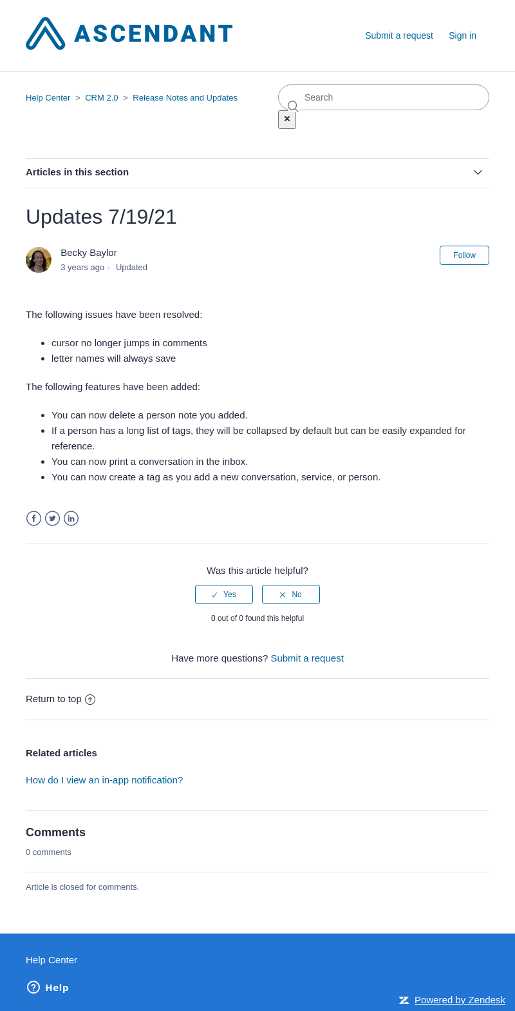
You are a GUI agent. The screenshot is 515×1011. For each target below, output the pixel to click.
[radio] (224, 594)
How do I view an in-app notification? (104, 779)
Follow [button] (464, 255)
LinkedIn (71, 519)
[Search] (383, 97)
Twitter (52, 519)
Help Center (48, 98)
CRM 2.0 (101, 98)
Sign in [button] (462, 35)
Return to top (60, 698)
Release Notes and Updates (185, 98)
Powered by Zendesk (460, 999)
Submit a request (399, 35)
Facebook (34, 519)
